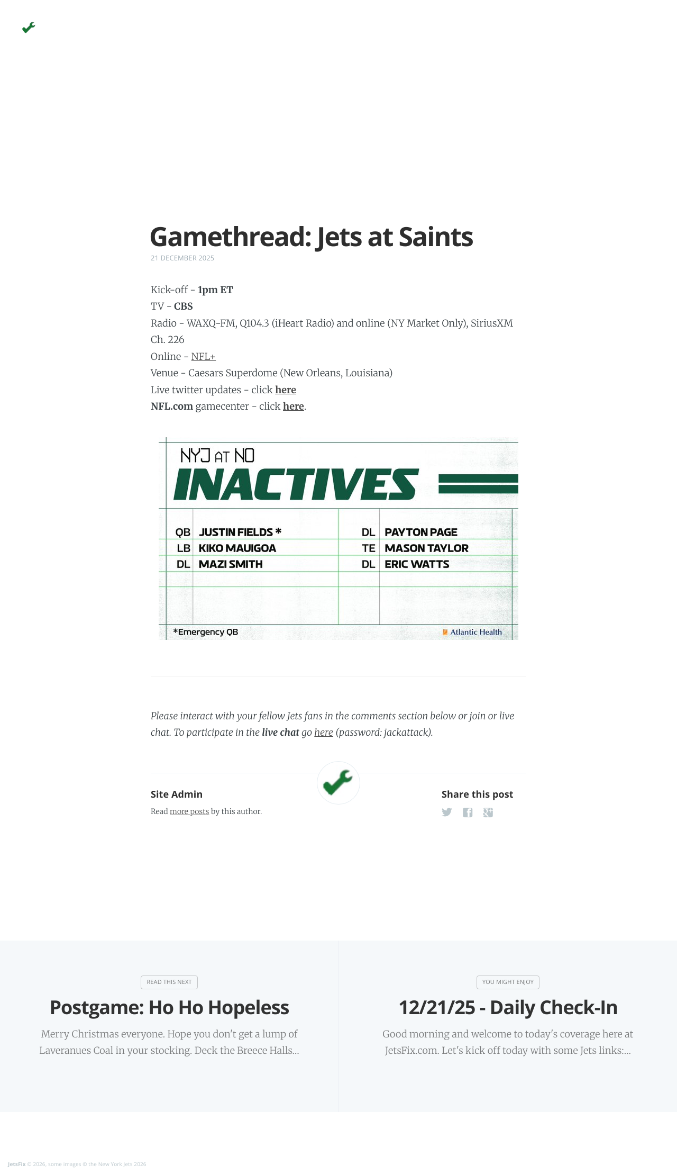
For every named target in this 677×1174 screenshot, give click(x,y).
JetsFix (17, 1163)
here (323, 732)
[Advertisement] (338, 147)
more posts (189, 811)
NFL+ (203, 356)
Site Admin (177, 794)
